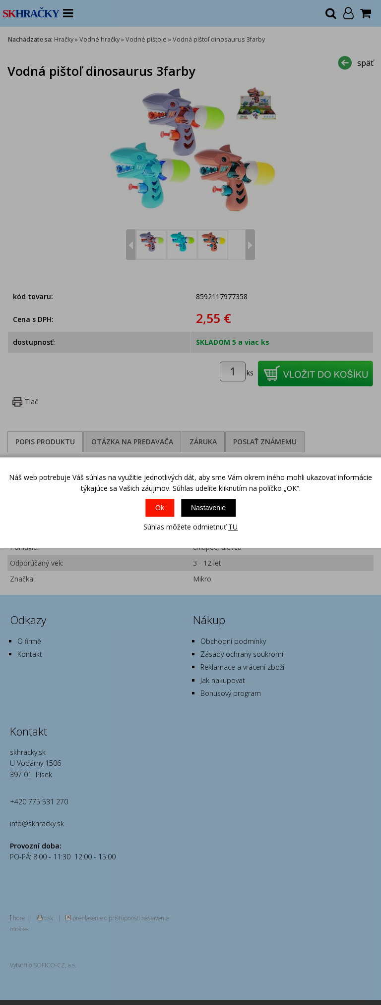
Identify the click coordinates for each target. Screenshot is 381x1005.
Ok (159, 508)
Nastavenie (208, 508)
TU (233, 527)
